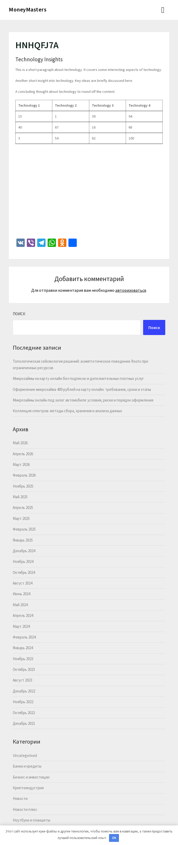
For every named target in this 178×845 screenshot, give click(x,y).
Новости (20, 798)
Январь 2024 (23, 647)
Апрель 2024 (23, 615)
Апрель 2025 (23, 507)
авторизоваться (130, 290)
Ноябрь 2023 (23, 658)
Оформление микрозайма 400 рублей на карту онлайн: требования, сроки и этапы (82, 389)
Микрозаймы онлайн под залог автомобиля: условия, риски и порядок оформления (83, 400)
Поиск (19, 313)
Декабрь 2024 (24, 550)
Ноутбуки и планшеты (31, 820)
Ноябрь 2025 (23, 486)
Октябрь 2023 (24, 669)
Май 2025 (20, 496)
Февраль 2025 (24, 529)
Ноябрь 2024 (23, 561)
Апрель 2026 (23, 453)
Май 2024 (20, 604)
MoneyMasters (27, 9)
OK (114, 838)
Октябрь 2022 (24, 712)
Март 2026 (21, 464)
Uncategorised (25, 755)
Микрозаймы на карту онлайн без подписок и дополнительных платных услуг (78, 378)
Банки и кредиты (27, 766)
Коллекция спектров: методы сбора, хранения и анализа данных (67, 410)
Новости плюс (25, 809)
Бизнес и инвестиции (31, 777)
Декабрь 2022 (24, 691)
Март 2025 (21, 518)
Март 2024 (21, 626)
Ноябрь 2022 (23, 701)
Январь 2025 (23, 540)
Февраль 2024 (24, 637)
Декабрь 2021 (24, 723)
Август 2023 (22, 680)
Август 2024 (22, 583)
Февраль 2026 (24, 475)
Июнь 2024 (21, 593)
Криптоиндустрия (28, 787)
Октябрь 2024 (24, 572)
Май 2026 (20, 442)
